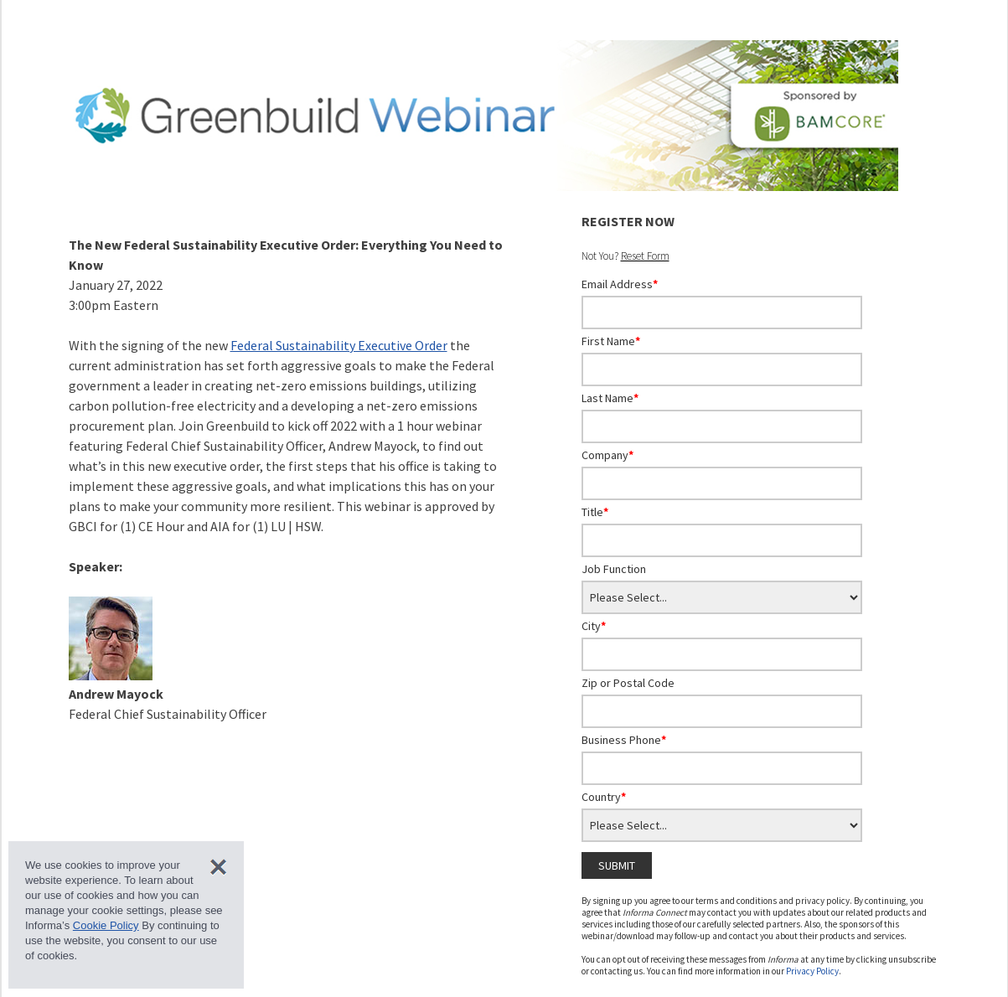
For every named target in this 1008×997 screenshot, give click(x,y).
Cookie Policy (106, 925)
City (594, 625)
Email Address (620, 284)
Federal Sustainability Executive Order (338, 345)
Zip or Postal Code (628, 682)
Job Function (614, 568)
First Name (611, 341)
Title (595, 511)
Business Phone (624, 739)
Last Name (610, 398)
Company (607, 454)
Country (604, 796)
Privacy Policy (812, 971)
